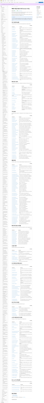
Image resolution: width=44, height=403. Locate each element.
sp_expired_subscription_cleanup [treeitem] (5, 205)
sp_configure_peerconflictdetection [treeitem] (5, 165)
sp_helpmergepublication (14, 207)
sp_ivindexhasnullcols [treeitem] (5, 275)
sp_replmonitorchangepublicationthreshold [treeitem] (5, 325)
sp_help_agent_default (14, 240)
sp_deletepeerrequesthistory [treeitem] (5, 172)
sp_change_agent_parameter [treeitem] (5, 123)
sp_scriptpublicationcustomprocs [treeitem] (5, 360)
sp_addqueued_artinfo (14, 125)
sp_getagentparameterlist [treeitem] (5, 210)
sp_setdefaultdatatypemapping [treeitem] (5, 363)
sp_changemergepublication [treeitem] (5, 140)
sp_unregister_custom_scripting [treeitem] (5, 374)
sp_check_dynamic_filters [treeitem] (5, 160)
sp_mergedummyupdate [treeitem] (5, 285)
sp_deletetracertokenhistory (14, 272)
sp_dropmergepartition (14, 191)
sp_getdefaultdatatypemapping (15, 332)
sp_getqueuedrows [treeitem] (4, 214)
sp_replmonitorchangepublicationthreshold (16, 286)
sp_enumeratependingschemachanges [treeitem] (5, 202)
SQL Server (17, 6)
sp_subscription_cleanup (14, 158)
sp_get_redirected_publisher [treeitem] (5, 209)
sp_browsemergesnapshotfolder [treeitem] (5, 120)
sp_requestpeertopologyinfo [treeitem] (5, 346)
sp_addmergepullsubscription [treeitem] (5, 88)
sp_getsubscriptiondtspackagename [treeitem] (5, 216)
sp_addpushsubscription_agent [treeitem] (5, 100)
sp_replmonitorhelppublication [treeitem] (5, 330)
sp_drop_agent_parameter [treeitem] (5, 175)
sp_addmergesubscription (14, 177)
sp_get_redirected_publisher (14, 56)
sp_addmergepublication (14, 172)
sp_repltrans (13, 358)
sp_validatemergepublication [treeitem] (5, 383)
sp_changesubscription (14, 133)
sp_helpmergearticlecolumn (14, 200)
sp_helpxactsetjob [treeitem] (4, 274)
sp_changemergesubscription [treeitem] (5, 144)
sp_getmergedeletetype (14, 197)
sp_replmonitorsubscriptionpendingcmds (15, 295)
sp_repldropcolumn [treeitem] (4, 319)
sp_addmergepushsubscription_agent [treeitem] (5, 91)
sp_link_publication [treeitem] (4, 276)
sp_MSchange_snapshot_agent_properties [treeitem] (5, 296)
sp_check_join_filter (13, 100)
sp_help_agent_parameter (14, 241)
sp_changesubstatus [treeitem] (4, 157)
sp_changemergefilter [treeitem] (5, 139)
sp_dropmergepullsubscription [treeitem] (5, 192)
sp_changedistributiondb (14, 39)
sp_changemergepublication (14, 182)
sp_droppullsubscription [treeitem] (5, 196)
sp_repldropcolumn (13, 350)
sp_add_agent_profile (14, 232)
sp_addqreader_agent (14, 36)
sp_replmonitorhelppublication (15, 290)
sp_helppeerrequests (14, 311)
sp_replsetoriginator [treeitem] (4, 341)
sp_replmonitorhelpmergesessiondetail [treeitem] (5, 328)
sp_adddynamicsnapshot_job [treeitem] (5, 78)
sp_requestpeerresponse (14, 314)
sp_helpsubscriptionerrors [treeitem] (5, 271)
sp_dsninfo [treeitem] (4, 199)
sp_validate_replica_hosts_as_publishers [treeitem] (5, 381)
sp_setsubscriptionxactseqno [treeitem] (5, 366)
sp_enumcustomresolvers (14, 327)
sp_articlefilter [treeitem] (4, 115)
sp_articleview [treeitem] (4, 116)
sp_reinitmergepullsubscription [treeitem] (5, 306)
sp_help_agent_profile (14, 242)
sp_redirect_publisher (14, 73)
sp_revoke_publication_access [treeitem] (5, 354)
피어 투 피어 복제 (38, 13)
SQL (14, 6)
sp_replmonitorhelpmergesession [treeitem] (5, 326)
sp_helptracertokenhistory (14, 275)
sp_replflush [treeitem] (4, 320)
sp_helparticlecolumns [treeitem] (5, 228)
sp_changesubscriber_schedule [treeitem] (5, 153)
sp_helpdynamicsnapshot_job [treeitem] (5, 237)
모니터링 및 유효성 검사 (39, 12)
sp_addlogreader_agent (14, 33)
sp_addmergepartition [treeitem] (5, 85)
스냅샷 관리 (38, 11)
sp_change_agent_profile (14, 234)
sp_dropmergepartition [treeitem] (5, 189)
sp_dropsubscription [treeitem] (4, 198)
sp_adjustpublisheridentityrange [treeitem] (5, 111)
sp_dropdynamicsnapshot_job (14, 257)
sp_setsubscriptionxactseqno (14, 371)
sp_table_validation (13, 297)
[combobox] (4, 7)
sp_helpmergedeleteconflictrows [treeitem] (5, 248)
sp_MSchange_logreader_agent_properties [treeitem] (5, 294)
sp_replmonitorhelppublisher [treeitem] (5, 334)
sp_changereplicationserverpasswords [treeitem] (5, 150)
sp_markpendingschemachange (15, 340)
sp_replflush (13, 351)
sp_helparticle (13, 106)
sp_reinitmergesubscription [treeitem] (5, 308)
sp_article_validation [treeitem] (4, 113)
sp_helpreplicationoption (14, 70)
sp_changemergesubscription (14, 184)
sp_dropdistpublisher (14, 50)
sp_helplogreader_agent (14, 64)
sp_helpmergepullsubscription (14, 208)
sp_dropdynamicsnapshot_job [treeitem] (5, 183)
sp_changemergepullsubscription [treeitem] (5, 142)
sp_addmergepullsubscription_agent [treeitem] (5, 89)
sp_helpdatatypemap (14, 334)
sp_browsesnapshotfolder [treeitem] (5, 118)
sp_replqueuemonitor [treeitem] (5, 339)
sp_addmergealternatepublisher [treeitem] (5, 81)
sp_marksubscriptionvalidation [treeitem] (5, 281)
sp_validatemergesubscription (14, 300)
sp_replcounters (13, 285)
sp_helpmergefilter (13, 205)
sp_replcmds (13, 348)
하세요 (23, 15)
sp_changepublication (14, 43)
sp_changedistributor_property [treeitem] (5, 133)
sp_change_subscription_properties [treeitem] (5, 159)
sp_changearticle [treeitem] (4, 125)
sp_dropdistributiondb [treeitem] (5, 181)
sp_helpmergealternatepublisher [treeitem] (5, 240)
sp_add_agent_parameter (14, 231)
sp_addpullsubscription (14, 121)
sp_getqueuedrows (13, 143)
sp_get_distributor (13, 55)
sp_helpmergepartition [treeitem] (5, 250)
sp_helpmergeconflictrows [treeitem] (5, 246)
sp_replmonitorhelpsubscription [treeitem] (5, 336)
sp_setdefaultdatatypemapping (15, 370)
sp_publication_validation (14, 283)
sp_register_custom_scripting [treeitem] (5, 303)
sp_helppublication (13, 65)
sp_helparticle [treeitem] (4, 227)
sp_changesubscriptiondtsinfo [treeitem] (5, 155)
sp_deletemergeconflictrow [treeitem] (5, 170)
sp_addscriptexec (13, 126)
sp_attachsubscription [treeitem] (5, 117)
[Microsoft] (1, 0)
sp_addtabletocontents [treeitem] (5, 110)
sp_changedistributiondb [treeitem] (5, 129)
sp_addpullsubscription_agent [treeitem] (5, 98)
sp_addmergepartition (14, 170)
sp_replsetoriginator (14, 355)
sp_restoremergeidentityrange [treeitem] (5, 351)
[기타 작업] (31, 6)
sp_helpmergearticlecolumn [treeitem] (5, 243)
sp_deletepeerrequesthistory (14, 274)
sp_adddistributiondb (14, 31)
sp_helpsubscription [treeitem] (4, 268)
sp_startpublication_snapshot (14, 261)
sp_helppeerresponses (14, 313)
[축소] (7, 6)
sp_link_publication (13, 150)
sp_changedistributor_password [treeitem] (5, 131)
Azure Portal (37, 2)
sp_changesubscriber (14, 131)
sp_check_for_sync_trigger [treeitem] (5, 161)
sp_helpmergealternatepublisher (15, 198)
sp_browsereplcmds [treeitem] (4, 121)
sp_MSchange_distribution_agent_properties (16, 385)
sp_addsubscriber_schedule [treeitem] (5, 106)
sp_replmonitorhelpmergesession (15, 287)
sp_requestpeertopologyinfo (14, 315)
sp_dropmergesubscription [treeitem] (5, 193)
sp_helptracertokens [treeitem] (4, 272)
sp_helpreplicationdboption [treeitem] (5, 264)
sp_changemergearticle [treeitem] (5, 138)
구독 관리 (38, 9)
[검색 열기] (41, 0)
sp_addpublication (13, 34)
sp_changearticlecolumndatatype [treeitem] (5, 127)
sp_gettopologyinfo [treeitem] (4, 217)
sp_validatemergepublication (14, 299)
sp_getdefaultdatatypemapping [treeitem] (5, 212)
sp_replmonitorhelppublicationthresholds (15, 291)
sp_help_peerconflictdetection (14, 310)
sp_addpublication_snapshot (14, 35)
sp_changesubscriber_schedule (15, 132)
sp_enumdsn (13, 329)
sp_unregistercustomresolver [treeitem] (5, 376)
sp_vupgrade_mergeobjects (14, 375)
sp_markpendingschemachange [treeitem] (5, 279)
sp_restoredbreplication (14, 360)
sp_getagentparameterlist (14, 239)
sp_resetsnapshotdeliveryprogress (15, 259)
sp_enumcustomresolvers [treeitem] (5, 200)
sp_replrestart (13, 354)
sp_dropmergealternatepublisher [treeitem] (5, 185)
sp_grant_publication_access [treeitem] (5, 219)
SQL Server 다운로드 (41, 2)
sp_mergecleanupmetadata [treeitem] (5, 284)
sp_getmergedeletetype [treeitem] (5, 213)
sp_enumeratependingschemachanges (15, 331)
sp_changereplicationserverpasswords (15, 48)
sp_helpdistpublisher (14, 59)
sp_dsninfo (13, 326)
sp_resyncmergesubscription (14, 220)
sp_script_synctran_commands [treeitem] (5, 357)
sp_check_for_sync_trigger (14, 98)
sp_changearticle (13, 93)
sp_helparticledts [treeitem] (4, 229)
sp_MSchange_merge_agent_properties (15, 389)
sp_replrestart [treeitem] (4, 340)
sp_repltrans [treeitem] (4, 343)
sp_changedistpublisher (14, 38)
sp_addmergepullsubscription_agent (15, 175)
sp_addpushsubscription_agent (15, 124)
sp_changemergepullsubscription (15, 183)
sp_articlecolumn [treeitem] (4, 114)
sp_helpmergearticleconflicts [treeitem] (5, 245)
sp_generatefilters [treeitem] (4, 206)
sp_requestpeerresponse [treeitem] (5, 344)
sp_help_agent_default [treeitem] (5, 220)
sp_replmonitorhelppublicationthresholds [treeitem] (5, 332)
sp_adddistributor (13, 29)
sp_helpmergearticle (14, 199)
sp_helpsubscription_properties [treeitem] (5, 269)
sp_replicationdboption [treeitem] (5, 323)
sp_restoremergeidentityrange (14, 221)
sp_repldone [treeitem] (4, 318)
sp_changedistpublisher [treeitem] (5, 128)
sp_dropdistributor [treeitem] (4, 182)
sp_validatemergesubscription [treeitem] (5, 385)
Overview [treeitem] (3, 43)
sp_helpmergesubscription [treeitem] (5, 254)
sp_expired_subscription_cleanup (15, 142)
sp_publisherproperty (14, 71)
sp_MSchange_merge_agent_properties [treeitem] (5, 292)
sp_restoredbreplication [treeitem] (5, 349)
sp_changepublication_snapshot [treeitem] (5, 147)
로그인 (42, 0)
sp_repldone (13, 349)
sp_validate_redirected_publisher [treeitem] (5, 379)
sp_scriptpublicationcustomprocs (15, 367)
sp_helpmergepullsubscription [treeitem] (5, 253)
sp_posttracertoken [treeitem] (4, 297)
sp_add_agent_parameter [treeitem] (5, 71)
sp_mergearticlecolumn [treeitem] (5, 282)
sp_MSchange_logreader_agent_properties (16, 387)
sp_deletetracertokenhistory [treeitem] (5, 174)
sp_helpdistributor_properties (14, 63)
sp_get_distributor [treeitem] (4, 207)
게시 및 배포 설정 (38, 7)
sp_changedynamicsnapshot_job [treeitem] (5, 135)
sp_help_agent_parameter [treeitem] (5, 221)
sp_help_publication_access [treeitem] (5, 226)
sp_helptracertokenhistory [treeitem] (5, 273)
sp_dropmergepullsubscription (14, 194)
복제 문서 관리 (38, 8)
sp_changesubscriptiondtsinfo (14, 134)
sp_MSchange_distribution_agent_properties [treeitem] (5, 290)
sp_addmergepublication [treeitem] (5, 86)
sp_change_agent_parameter (14, 233)
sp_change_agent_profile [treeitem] (5, 124)
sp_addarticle (13, 87)
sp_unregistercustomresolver (14, 374)
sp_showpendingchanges (14, 222)
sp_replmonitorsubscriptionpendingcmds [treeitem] (5, 337)
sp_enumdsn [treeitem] (4, 203)
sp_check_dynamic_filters (14, 96)
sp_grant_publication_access (14, 58)
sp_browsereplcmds (14, 270)
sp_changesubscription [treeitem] (5, 156)
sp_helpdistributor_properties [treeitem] (5, 235)
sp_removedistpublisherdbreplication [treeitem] (5, 313)
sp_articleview (13, 92)
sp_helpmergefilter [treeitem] (4, 249)
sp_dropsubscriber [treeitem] (4, 197)
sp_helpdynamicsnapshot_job (14, 258)
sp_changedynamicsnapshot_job (15, 254)
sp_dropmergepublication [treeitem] (5, 190)
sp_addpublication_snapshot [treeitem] (5, 95)
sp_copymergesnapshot (14, 185)
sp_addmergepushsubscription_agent (15, 176)
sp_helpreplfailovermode (14, 157)
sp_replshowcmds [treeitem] (4, 342)
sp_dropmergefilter (13, 190)
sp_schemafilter (13, 362)
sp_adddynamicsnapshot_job (14, 251)
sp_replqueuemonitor (14, 296)
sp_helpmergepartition (14, 206)
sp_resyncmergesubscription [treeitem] (5, 353)
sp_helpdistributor (13, 61)
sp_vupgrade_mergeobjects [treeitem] (5, 386)
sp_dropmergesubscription (14, 195)
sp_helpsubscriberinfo (14, 145)
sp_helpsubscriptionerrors (14, 278)
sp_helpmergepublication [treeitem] (5, 251)
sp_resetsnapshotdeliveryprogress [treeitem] (5, 348)
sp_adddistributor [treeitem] (4, 77)
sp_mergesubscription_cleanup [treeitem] (5, 289)
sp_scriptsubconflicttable (14, 369)
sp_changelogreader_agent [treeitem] (5, 136)
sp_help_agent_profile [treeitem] (5, 222)
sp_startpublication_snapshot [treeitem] (5, 370)
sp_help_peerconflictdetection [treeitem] (5, 224)
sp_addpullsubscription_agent (14, 123)
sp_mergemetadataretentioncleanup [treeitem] (5, 287)
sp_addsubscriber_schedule (14, 120)
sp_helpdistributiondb (14, 60)
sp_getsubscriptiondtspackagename (15, 144)
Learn (12, 6)
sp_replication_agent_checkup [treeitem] (5, 322)
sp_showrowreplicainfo (14, 223)
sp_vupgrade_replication (14, 377)
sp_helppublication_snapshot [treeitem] (5, 259)
